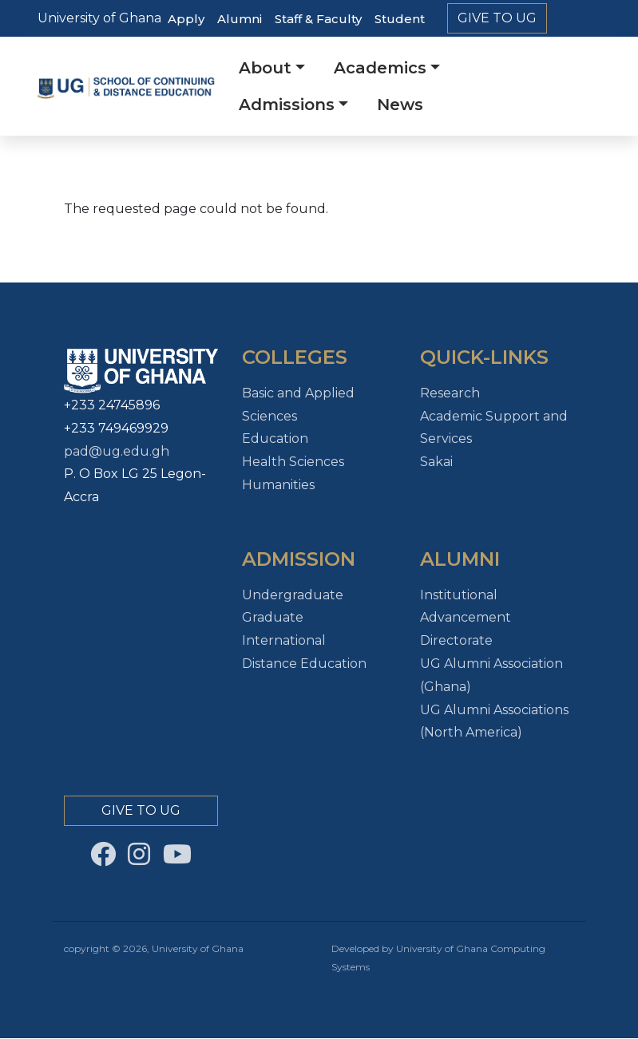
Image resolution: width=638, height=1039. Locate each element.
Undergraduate (292, 594)
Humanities (278, 484)
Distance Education (304, 663)
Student (399, 18)
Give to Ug (497, 18)
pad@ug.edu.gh (116, 451)
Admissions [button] (287, 104)
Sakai (436, 461)
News (400, 104)
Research (450, 393)
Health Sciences (293, 461)
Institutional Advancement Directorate (465, 618)
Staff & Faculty (318, 18)
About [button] (265, 67)
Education (275, 438)
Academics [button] (380, 67)
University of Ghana (99, 18)
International (284, 640)
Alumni (239, 18)
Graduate (272, 617)
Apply (186, 18)
